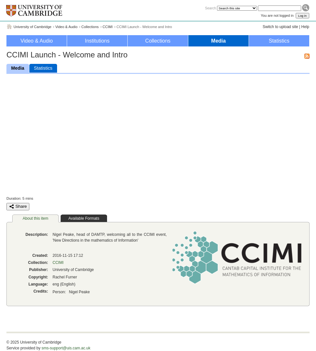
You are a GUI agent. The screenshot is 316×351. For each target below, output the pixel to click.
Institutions (97, 41)
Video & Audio (66, 27)
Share (18, 206)
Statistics (279, 41)
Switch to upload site (280, 27)
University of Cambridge (32, 27)
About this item (35, 218)
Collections (90, 27)
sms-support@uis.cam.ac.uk (66, 348)
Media (218, 41)
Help (305, 27)
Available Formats (83, 218)
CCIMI (108, 27)
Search (210, 8)
